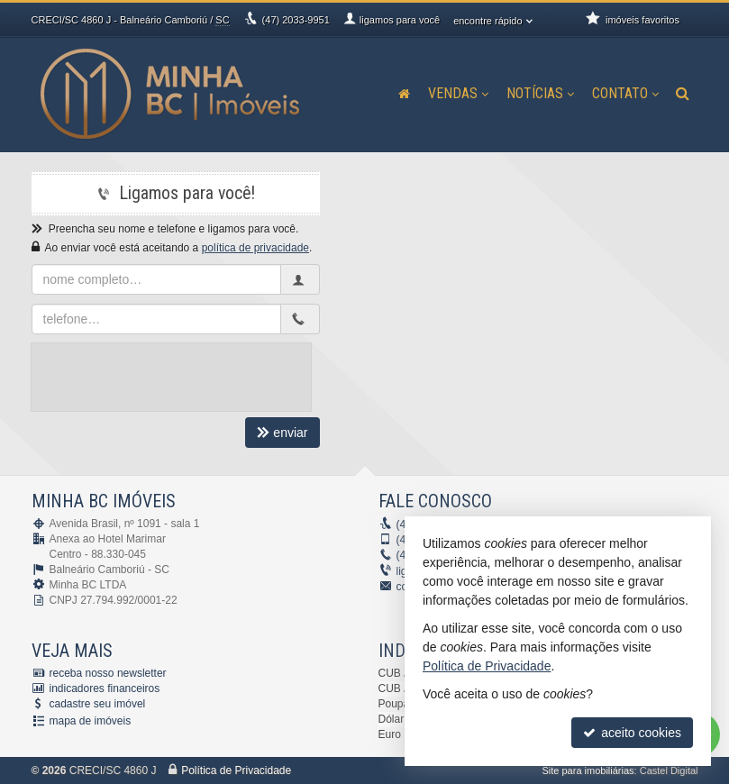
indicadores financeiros (105, 688)
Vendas (458, 93)
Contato (625, 93)
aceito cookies (632, 732)
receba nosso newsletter (108, 673)
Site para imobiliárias (587, 770)
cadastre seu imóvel (98, 703)
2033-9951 (296, 19)
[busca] (682, 93)
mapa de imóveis (91, 721)
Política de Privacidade (236, 770)
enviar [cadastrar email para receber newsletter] (282, 432)
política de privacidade (255, 248)
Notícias (540, 93)
